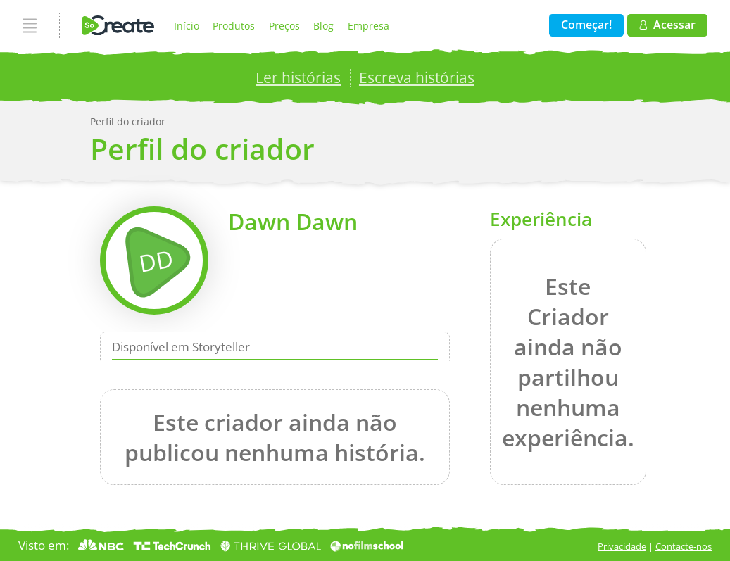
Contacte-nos (683, 546)
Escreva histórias (416, 77)
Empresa (368, 25)
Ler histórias (298, 77)
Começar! (586, 24)
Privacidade (622, 546)
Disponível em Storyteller (181, 347)
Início (186, 25)
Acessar (667, 24)
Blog (323, 25)
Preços (284, 25)
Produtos (234, 25)
